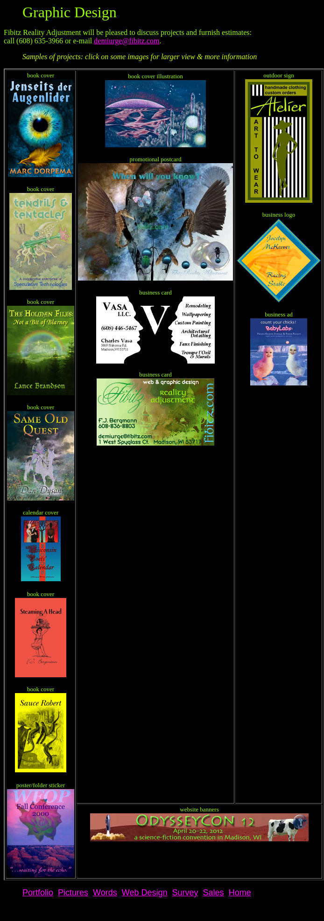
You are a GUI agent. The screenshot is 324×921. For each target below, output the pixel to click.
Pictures (73, 892)
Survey (185, 892)
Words (105, 892)
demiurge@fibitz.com (126, 41)
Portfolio (37, 892)
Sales (213, 892)
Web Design (145, 892)
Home (240, 892)
